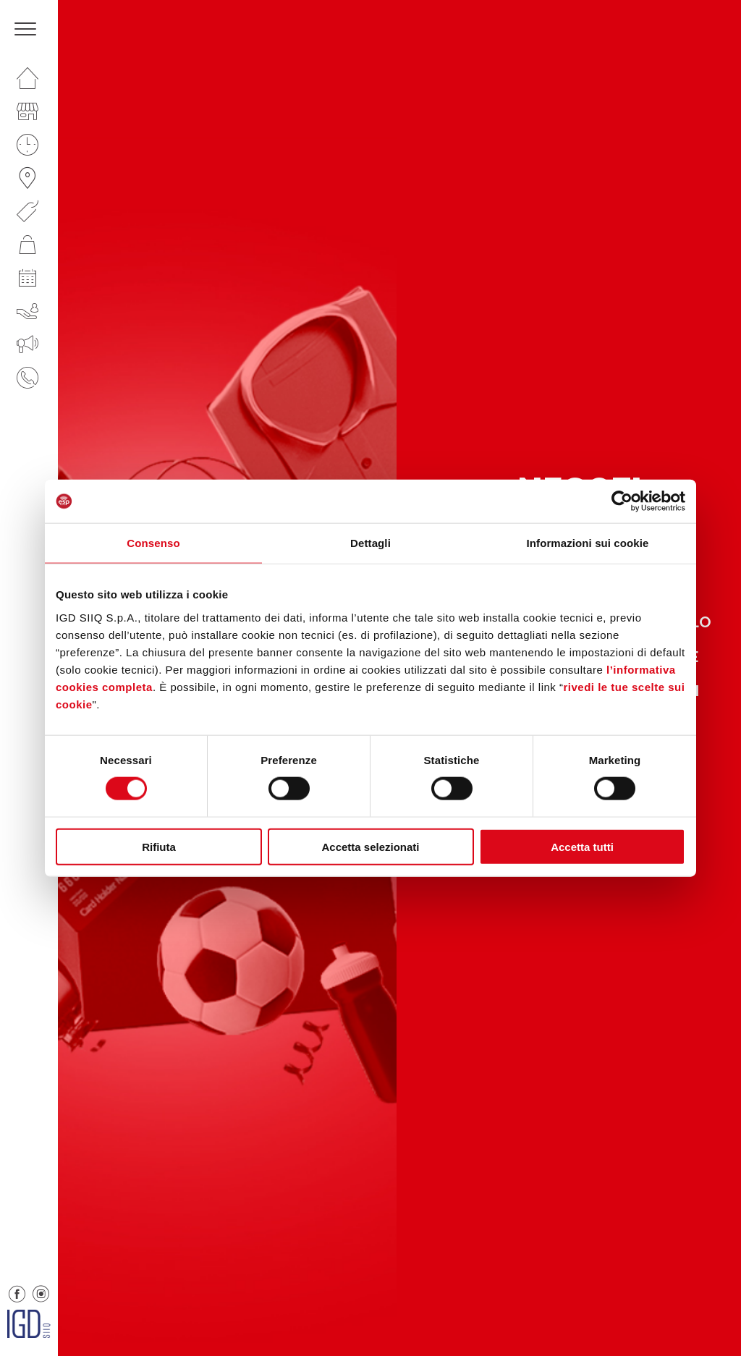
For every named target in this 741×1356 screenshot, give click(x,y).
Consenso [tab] (153, 543)
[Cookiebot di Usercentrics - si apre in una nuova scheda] (622, 501)
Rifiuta (159, 846)
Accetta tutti (582, 846)
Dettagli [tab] (370, 543)
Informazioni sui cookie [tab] (588, 543)
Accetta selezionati (370, 846)
